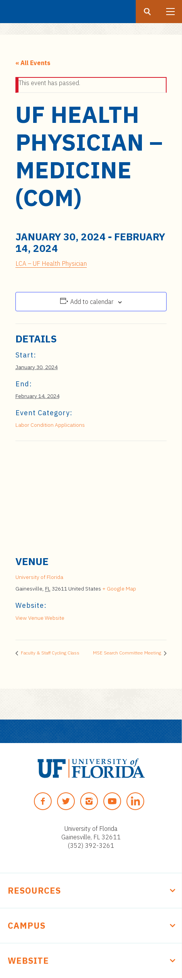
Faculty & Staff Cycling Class (49, 653)
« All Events (33, 63)
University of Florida (39, 577)
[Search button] (147, 11)
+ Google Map (119, 588)
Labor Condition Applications (50, 424)
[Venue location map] (91, 496)
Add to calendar (91, 301)
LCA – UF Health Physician (51, 263)
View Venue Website (39, 617)
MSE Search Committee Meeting (127, 653)
